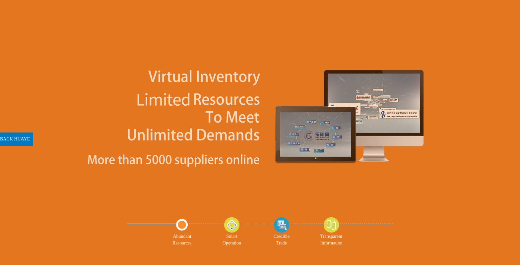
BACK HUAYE (15, 138)
